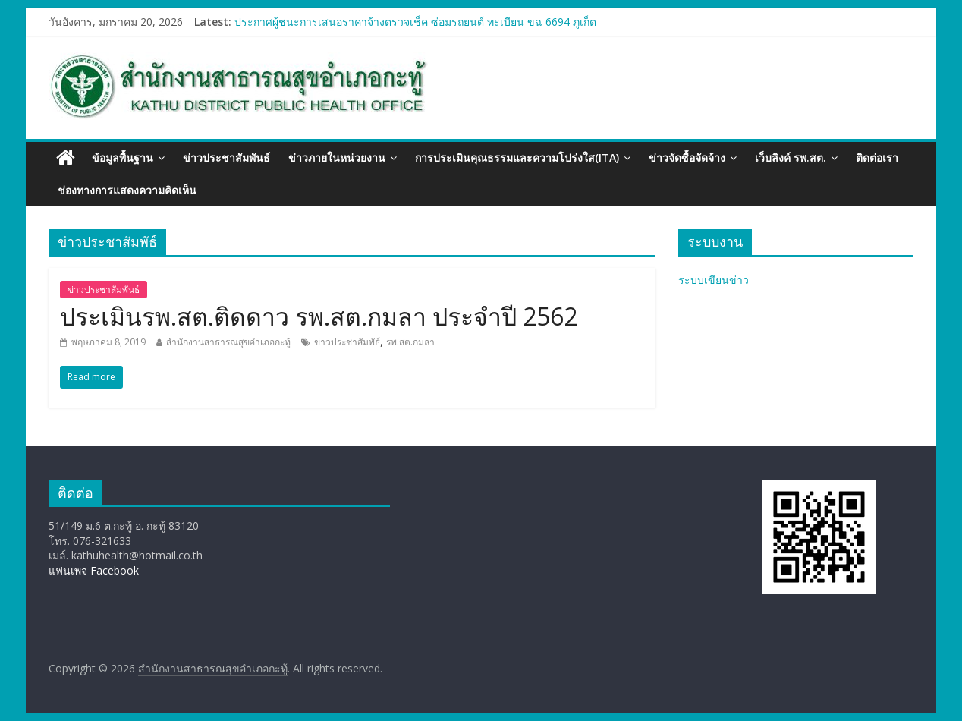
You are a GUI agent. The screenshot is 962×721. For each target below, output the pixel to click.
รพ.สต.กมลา (410, 341)
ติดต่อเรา (877, 157)
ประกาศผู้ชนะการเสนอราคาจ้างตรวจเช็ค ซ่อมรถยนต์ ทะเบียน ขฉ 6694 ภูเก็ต (415, 21)
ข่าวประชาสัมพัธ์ (347, 341)
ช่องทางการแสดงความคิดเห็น (127, 190)
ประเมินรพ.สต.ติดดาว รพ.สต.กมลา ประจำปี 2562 (318, 316)
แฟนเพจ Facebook (94, 570)
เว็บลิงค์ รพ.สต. (790, 157)
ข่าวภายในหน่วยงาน (336, 157)
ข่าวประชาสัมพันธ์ (226, 157)
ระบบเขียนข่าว (713, 279)
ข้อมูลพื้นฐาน (122, 157)
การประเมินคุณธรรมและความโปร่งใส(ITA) (517, 157)
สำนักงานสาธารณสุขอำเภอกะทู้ (228, 341)
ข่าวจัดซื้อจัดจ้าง (687, 157)
